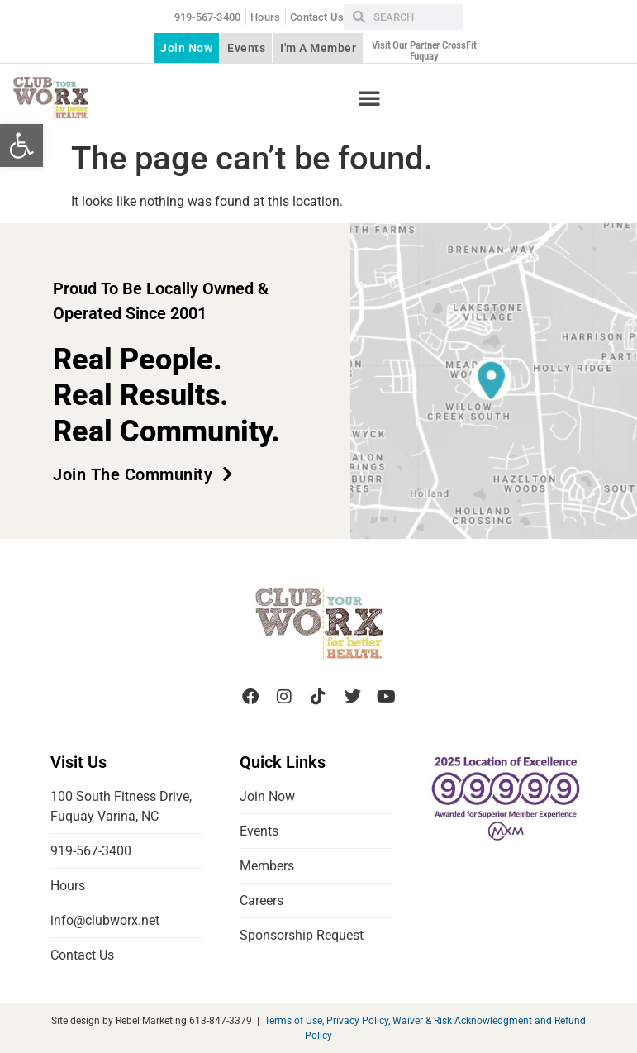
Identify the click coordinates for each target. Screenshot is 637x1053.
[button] (21, 145)
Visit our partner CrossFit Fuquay (424, 50)
